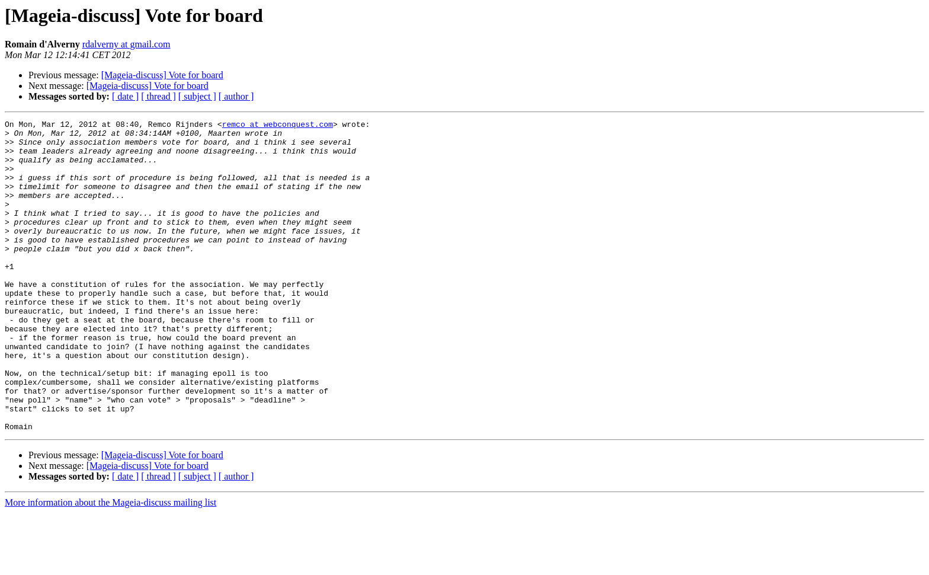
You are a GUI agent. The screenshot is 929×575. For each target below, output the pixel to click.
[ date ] (125, 96)
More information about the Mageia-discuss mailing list (110, 565)
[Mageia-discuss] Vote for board (162, 75)
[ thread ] (158, 96)
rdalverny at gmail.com (126, 44)
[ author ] (236, 96)
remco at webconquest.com (277, 125)
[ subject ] (197, 96)
